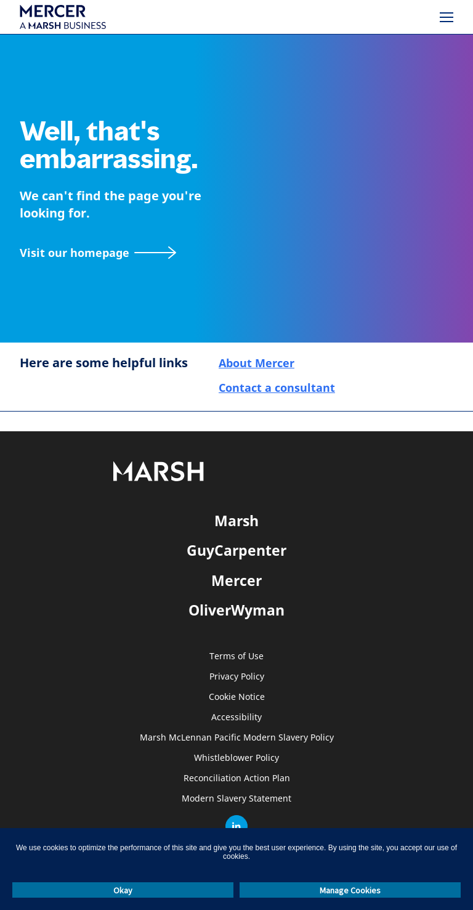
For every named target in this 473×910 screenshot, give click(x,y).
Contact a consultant (277, 387)
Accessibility (236, 717)
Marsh (236, 520)
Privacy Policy (236, 676)
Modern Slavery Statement (236, 798)
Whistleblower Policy (236, 758)
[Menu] (446, 17)
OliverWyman (236, 610)
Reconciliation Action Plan (237, 778)
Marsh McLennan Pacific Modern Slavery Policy (237, 737)
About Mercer (256, 362)
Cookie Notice (237, 697)
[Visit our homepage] (98, 253)
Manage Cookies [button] (350, 890)
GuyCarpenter (236, 550)
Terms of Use (236, 656)
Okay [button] (122, 890)
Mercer (236, 580)
